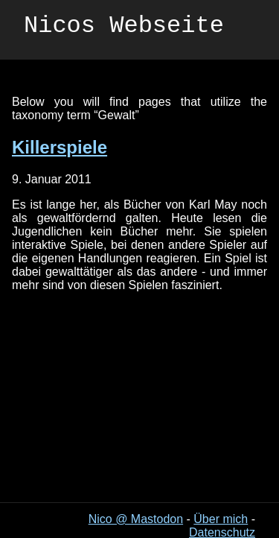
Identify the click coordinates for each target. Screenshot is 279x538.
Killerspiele (59, 147)
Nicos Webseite (124, 28)
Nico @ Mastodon (136, 519)
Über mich (220, 519)
